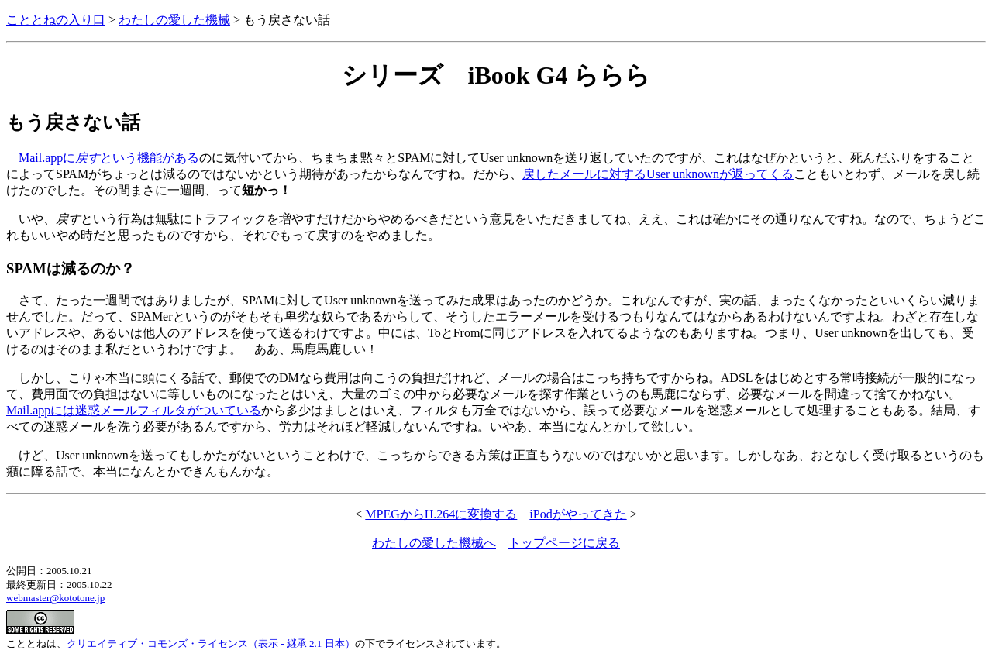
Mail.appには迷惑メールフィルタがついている (133, 410)
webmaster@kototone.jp (55, 598)
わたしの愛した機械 (174, 19)
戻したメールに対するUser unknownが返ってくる (658, 174)
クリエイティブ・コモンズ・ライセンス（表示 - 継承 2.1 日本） (211, 643)
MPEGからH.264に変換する (441, 514)
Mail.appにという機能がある (109, 157)
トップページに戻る (564, 542)
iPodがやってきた (577, 514)
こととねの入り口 (55, 19)
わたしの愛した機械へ (434, 542)
